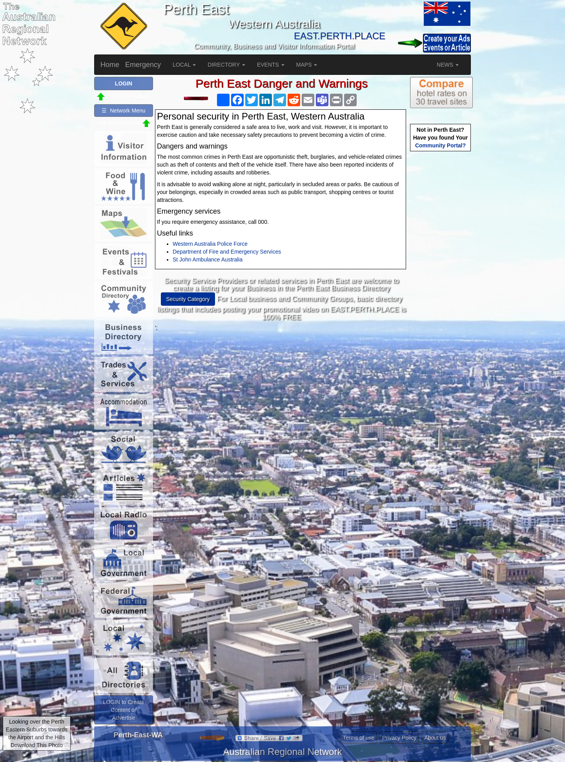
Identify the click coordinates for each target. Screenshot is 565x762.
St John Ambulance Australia (207, 259)
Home (109, 65)
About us (435, 738)
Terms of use (358, 738)
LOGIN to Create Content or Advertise (123, 710)
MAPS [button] (306, 65)
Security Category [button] (188, 299)
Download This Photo (37, 745)
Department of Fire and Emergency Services (227, 252)
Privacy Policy (399, 738)
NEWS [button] (448, 65)
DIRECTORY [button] (226, 65)
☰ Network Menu (123, 110)
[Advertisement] (282, 386)
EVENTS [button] (270, 65)
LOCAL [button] (184, 65)
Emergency (143, 65)
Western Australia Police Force (210, 244)
